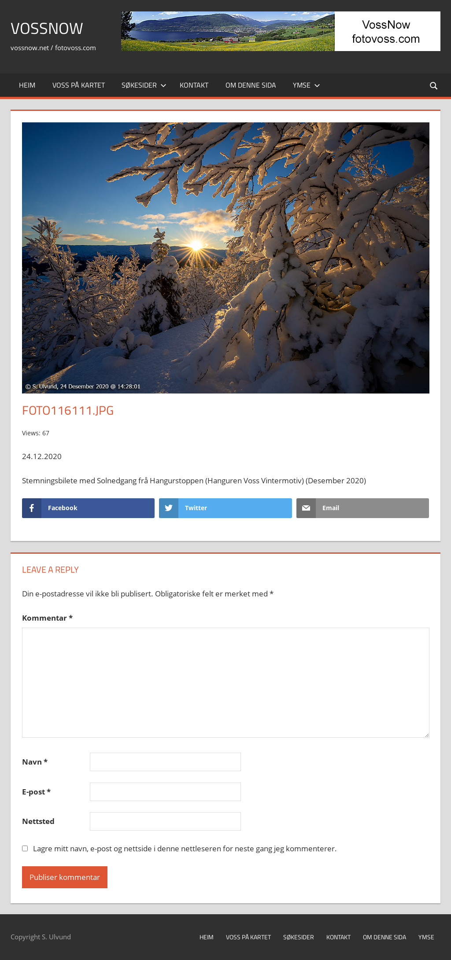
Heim (27, 85)
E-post (36, 792)
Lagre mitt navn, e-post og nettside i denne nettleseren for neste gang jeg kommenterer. (185, 848)
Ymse (306, 85)
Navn (35, 762)
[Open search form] (434, 85)
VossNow (47, 28)
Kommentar (47, 618)
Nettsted (38, 821)
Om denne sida (251, 85)
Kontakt (194, 85)
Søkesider (144, 85)
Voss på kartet (78, 85)
